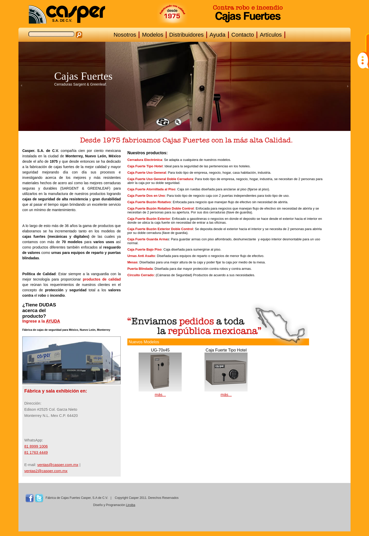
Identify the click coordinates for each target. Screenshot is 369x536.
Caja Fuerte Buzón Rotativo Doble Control (160, 208)
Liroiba (130, 505)
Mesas (132, 262)
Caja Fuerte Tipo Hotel (145, 166)
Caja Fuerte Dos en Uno (146, 196)
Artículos (271, 35)
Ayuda (217, 35)
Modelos (152, 35)
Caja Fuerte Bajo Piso (144, 249)
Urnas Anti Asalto (141, 256)
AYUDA (53, 321)
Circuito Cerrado (140, 275)
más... (160, 395)
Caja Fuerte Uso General (146, 172)
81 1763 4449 (36, 452)
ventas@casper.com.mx (57, 464)
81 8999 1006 (36, 446)
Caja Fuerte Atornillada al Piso (151, 189)
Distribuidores (186, 35)
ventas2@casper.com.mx (46, 471)
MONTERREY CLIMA (304, 509)
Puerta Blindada (140, 269)
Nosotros (125, 35)
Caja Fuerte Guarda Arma (147, 239)
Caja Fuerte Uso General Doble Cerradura (160, 179)
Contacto (242, 35)
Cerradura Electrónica (144, 160)
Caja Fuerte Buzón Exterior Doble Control (160, 229)
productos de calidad (102, 279)
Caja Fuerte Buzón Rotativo (149, 202)
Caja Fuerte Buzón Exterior (148, 219)
